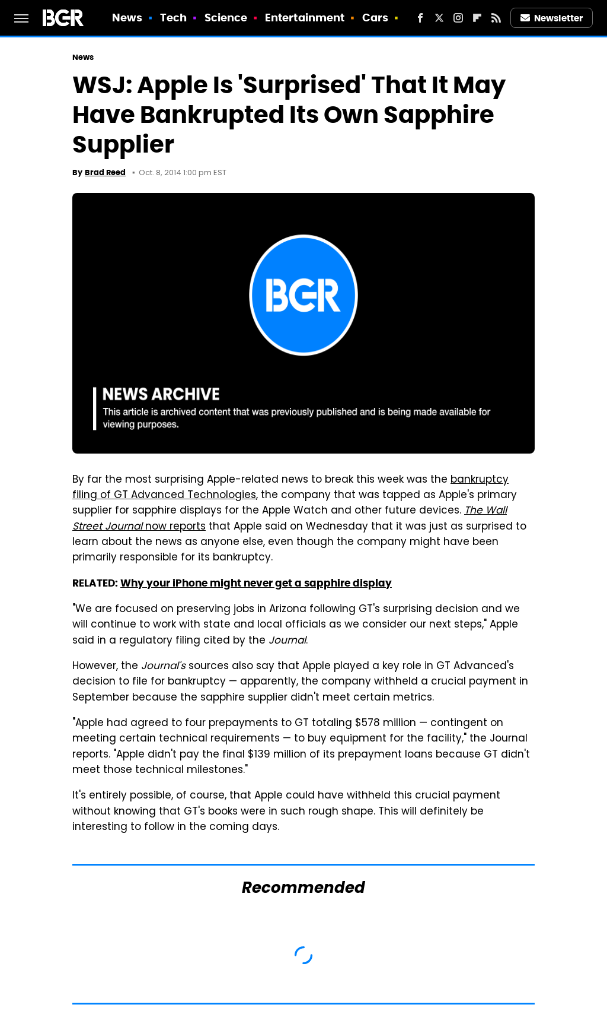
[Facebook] (420, 18)
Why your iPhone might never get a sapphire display (256, 583)
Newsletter (551, 18)
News (127, 17)
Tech (173, 17)
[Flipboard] (477, 18)
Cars (375, 17)
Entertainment (304, 17)
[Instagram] (458, 18)
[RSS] (496, 18)
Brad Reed (105, 172)
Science (226, 17)
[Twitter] (439, 18)
